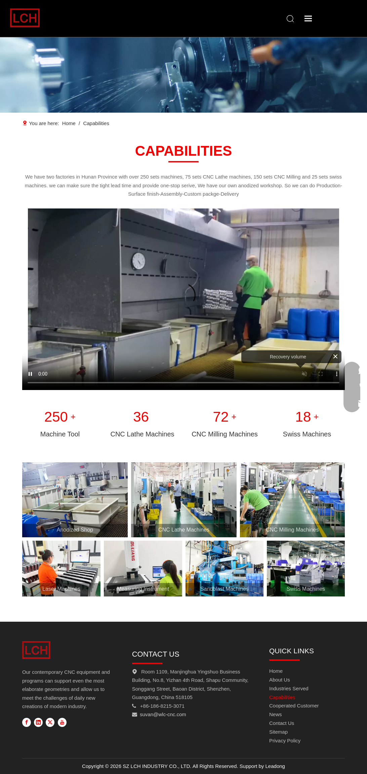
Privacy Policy (284, 740)
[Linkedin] (38, 722)
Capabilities (282, 697)
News (275, 714)
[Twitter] (50, 722)
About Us (279, 680)
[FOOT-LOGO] (36, 650)
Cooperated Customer (294, 705)
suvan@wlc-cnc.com (163, 714)
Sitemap (278, 732)
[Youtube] (62, 722)
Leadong (275, 766)
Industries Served (289, 688)
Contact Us (281, 723)
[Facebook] (26, 722)
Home (276, 671)
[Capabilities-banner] (183, 75)
